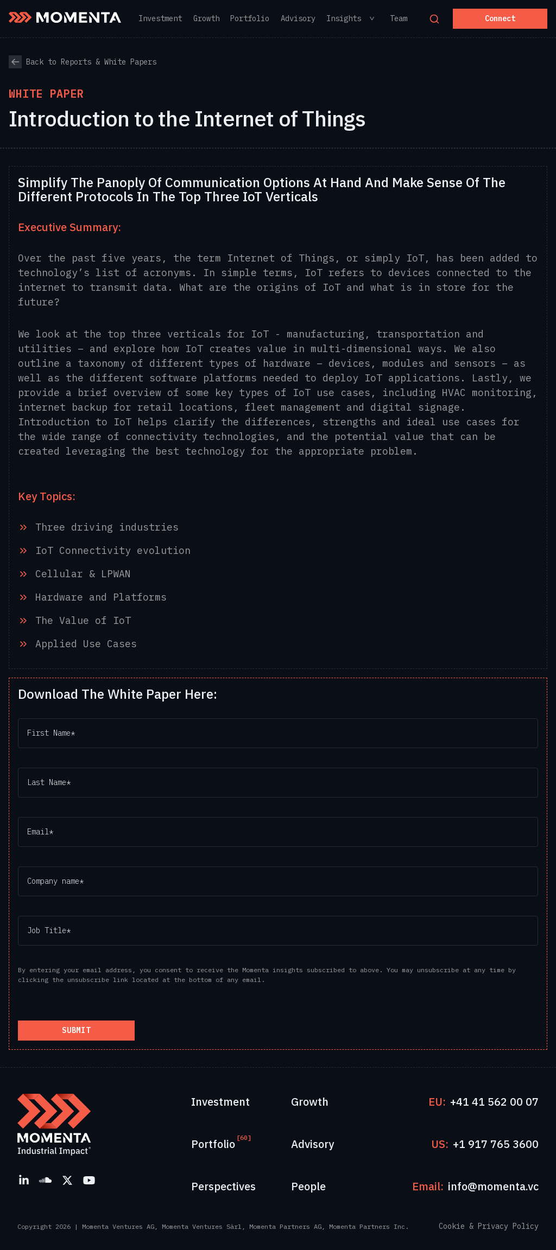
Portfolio (213, 1143)
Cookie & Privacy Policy (489, 1226)
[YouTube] (89, 1180)
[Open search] (434, 19)
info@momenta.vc (493, 1186)
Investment (220, 1101)
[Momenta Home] (65, 17)
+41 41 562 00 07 (494, 1101)
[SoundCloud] (45, 1180)
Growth (309, 1101)
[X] (67, 1180)
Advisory (312, 1144)
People (308, 1186)
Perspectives (223, 1186)
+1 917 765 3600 (496, 1144)
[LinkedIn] (23, 1180)
